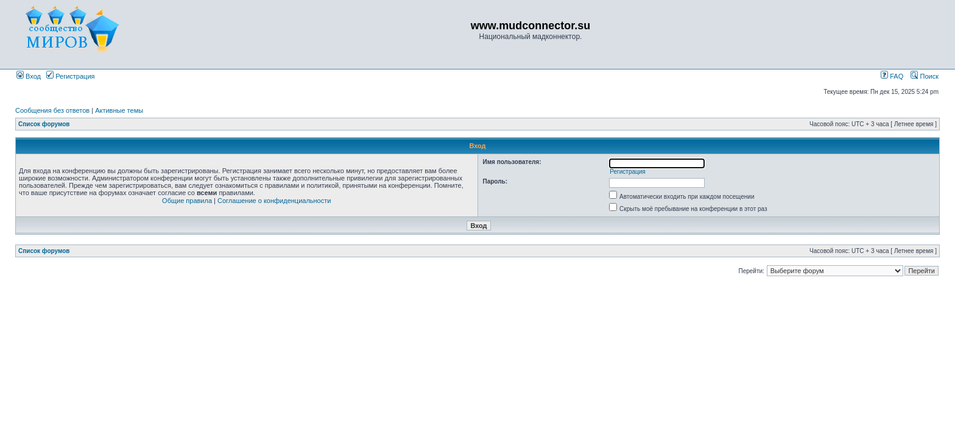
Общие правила (187, 200)
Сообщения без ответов (52, 110)
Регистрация (70, 76)
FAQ (892, 76)
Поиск (925, 76)
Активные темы (119, 110)
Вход (28, 76)
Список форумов (44, 124)
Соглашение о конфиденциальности (274, 200)
